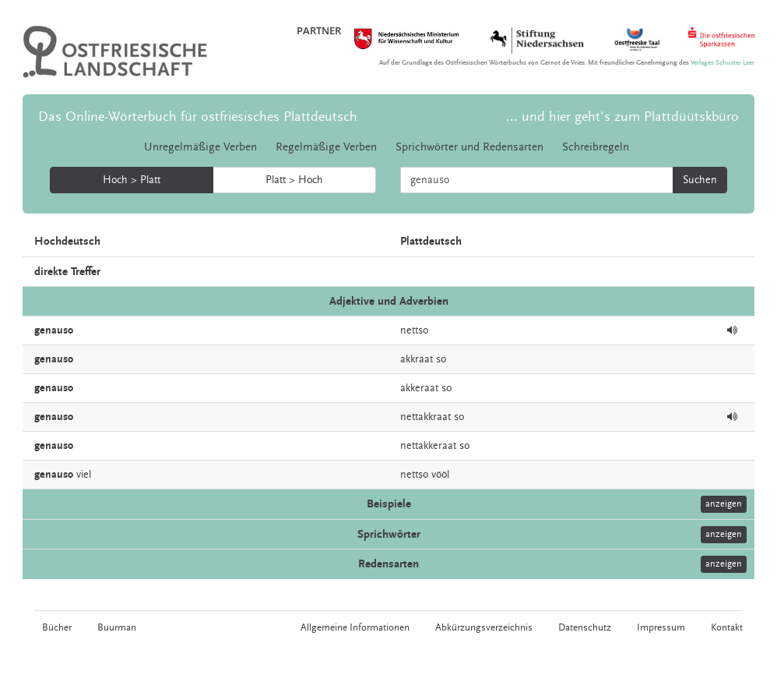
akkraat (416, 359)
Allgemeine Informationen (355, 627)
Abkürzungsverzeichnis (484, 627)
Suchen (700, 180)
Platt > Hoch (294, 180)
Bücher (57, 627)
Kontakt (727, 627)
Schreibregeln (595, 147)
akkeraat (419, 388)
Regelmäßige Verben (326, 147)
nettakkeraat (428, 446)
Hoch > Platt (131, 180)
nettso (414, 330)
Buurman (116, 627)
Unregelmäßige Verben (200, 147)
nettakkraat (425, 417)
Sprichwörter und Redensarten (469, 147)
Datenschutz (584, 627)
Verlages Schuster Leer (722, 62)
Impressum (661, 627)
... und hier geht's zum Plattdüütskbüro (622, 116)
